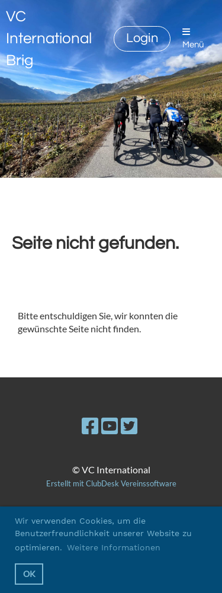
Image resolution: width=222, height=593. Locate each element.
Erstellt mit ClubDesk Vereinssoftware (111, 483)
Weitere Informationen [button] (113, 547)
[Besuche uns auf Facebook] (90, 425)
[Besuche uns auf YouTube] (109, 425)
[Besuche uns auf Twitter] (129, 425)
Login (142, 38)
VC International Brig (49, 38)
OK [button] (29, 574)
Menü (193, 38)
